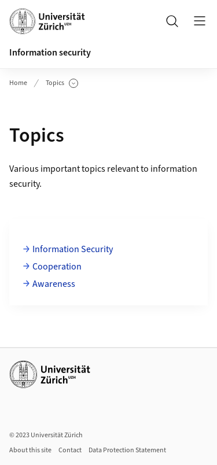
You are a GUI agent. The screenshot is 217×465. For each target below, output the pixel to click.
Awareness (53, 284)
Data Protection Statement (127, 450)
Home (18, 83)
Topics (62, 83)
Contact (70, 450)
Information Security (72, 249)
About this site (30, 450)
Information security (50, 52)
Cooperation (57, 266)
